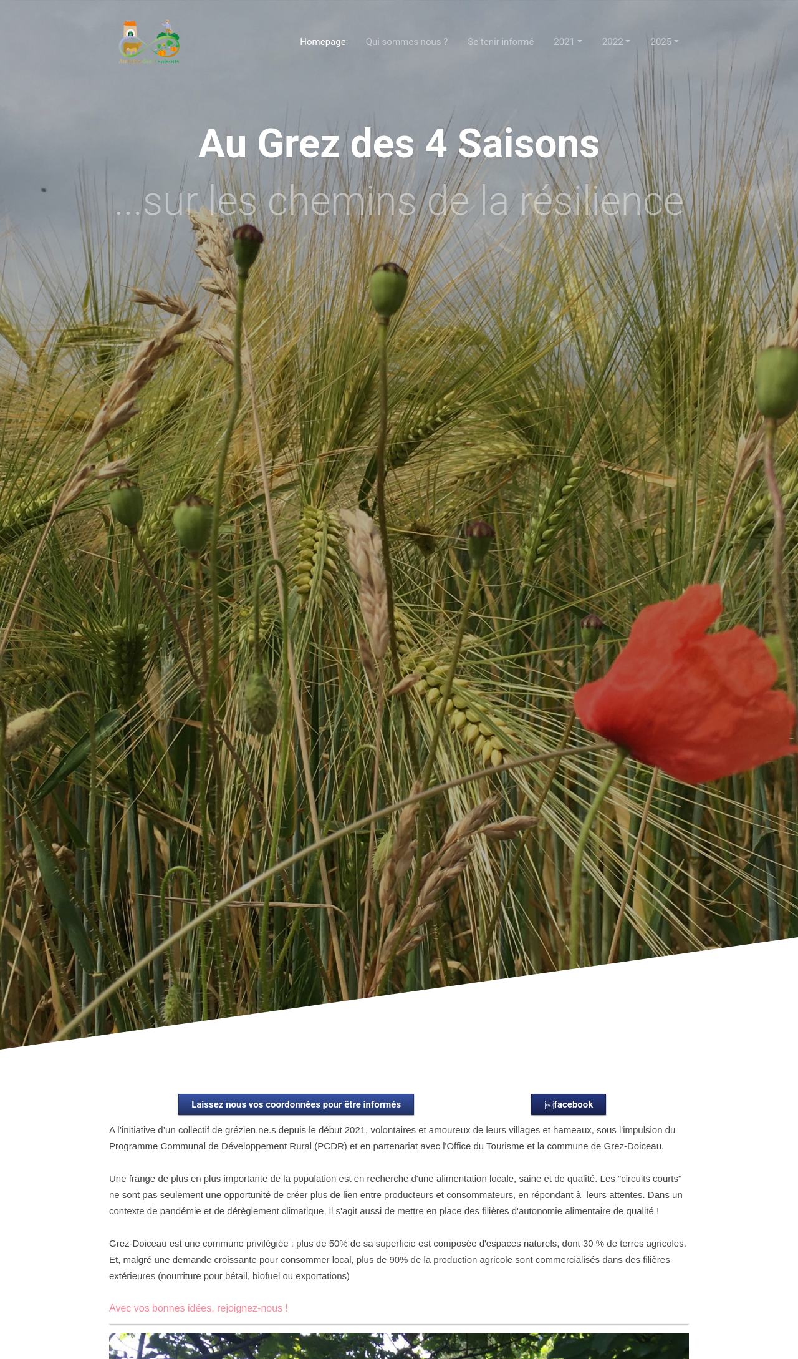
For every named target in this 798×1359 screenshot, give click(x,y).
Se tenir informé (501, 41)
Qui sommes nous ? (407, 41)
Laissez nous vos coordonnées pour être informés (296, 1104)
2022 (612, 41)
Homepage (322, 41)
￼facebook (568, 1104)
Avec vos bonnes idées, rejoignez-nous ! (198, 1308)
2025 (660, 41)
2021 (564, 41)
